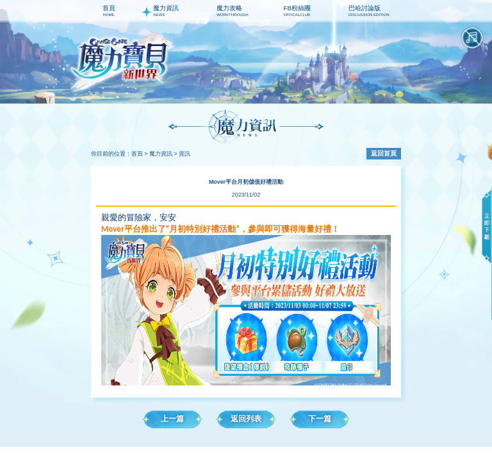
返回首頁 (384, 153)
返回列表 (246, 418)
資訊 (184, 153)
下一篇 (319, 418)
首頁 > (139, 153)
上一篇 (172, 418)
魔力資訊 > (163, 153)
